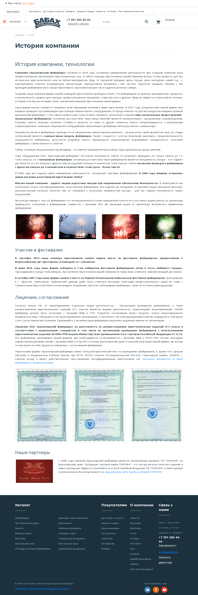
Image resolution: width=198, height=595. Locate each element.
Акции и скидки (85, 11)
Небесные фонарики (69, 528)
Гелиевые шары (67, 533)
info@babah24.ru (168, 552)
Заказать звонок (78, 23)
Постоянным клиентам (131, 11)
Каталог (22, 505)
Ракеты (19, 528)
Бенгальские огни (25, 543)
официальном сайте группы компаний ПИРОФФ (133, 471)
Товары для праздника (71, 538)
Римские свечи (23, 533)
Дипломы (135, 528)
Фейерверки (22, 517)
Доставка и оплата (53, 11)
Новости (101, 11)
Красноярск (13, 11)
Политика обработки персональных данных (41, 588)
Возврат (70, 11)
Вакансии (135, 523)
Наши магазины (110, 528)
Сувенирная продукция (71, 548)
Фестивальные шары (27, 523)
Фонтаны (20, 538)
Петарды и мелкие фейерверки (32, 548)
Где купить (35, 11)
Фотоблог (135, 543)
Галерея (134, 553)
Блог (132, 548)
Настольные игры (68, 543)
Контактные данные (141, 569)
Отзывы (112, 11)
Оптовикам (107, 543)
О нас (133, 533)
